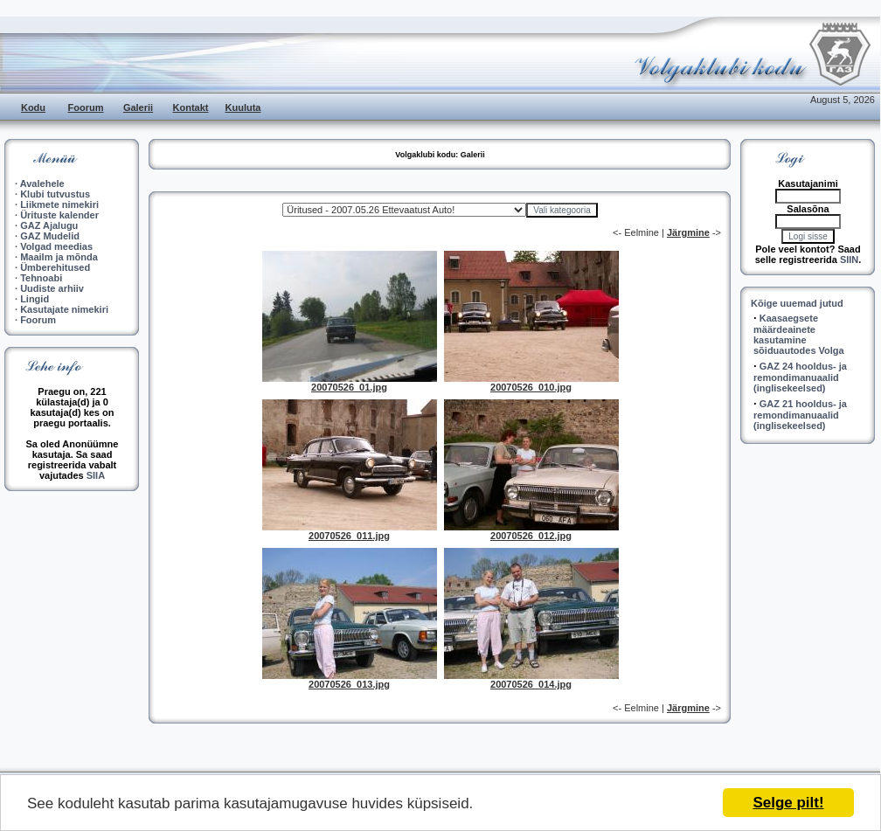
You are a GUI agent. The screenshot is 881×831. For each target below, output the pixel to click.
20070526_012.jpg (531, 535)
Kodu (33, 107)
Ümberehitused (55, 267)
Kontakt (191, 107)
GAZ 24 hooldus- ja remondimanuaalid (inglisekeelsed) (800, 377)
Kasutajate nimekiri (64, 309)
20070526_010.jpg (531, 387)
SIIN (849, 259)
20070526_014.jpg (531, 684)
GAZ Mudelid (50, 236)
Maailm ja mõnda (59, 257)
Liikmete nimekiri (59, 204)
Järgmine (688, 232)
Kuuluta (243, 107)
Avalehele (42, 183)
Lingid (34, 299)
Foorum (86, 107)
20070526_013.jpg (349, 684)
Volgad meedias (56, 246)
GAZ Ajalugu (49, 225)
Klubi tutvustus (55, 194)
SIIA (96, 475)
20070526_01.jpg (349, 387)
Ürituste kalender (59, 215)
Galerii (138, 107)
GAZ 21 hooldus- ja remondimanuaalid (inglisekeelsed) (800, 414)
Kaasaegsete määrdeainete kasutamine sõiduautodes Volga (798, 334)
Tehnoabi (41, 278)
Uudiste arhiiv (52, 288)
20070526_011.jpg (349, 535)
